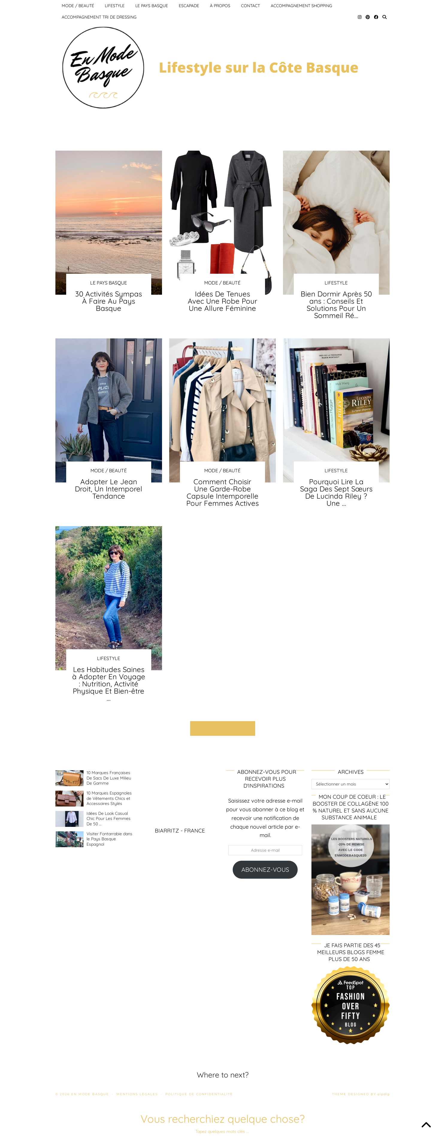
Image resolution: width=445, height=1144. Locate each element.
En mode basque (90, 1094)
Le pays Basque (151, 5)
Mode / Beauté (78, 5)
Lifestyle (115, 5)
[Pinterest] (368, 17)
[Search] (384, 17)
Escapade (189, 5)
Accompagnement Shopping (301, 5)
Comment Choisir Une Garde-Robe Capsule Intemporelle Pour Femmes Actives (222, 492)
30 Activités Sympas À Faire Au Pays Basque (108, 301)
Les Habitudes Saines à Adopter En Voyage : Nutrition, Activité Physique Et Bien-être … (108, 684)
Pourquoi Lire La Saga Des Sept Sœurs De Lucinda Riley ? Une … (336, 492)
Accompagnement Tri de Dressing (99, 17)
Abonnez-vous (265, 869)
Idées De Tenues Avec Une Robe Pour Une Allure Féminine (222, 301)
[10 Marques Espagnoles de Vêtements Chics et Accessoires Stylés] (69, 798)
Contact (250, 5)
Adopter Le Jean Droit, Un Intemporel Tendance (108, 488)
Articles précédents (222, 728)
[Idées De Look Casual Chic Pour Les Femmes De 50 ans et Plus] (69, 819)
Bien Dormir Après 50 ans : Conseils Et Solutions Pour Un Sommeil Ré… (336, 304)
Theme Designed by (361, 1094)
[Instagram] (359, 17)
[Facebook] (376, 17)
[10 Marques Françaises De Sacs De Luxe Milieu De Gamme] (69, 778)
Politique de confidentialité (199, 1094)
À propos (220, 5)
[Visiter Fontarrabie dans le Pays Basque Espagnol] (69, 839)
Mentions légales (137, 1094)
